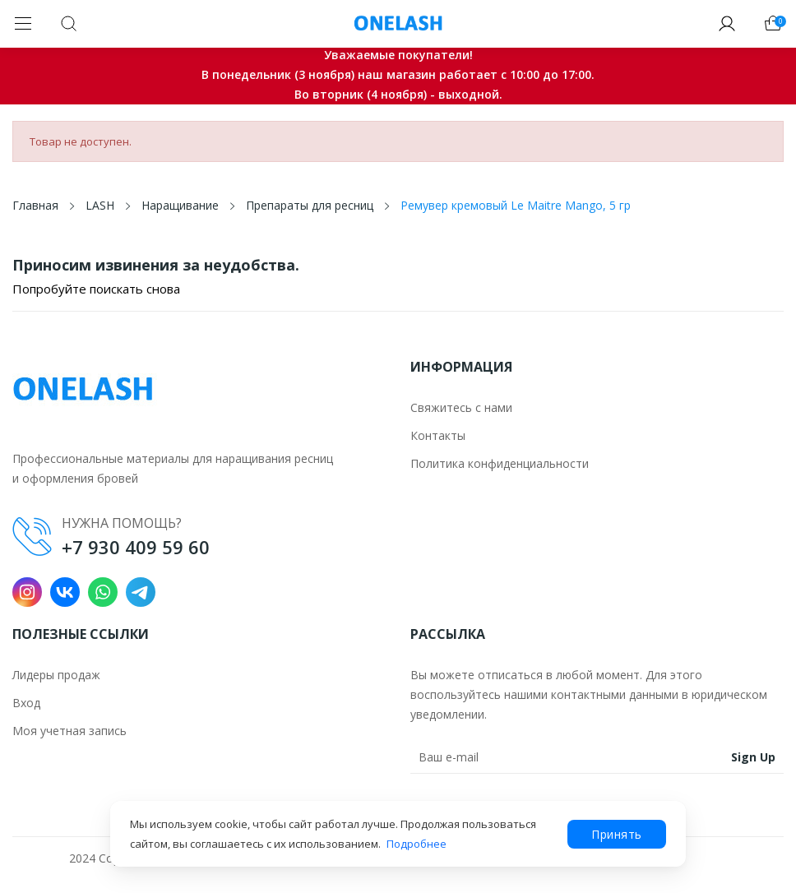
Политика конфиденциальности (499, 463)
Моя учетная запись (69, 730)
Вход (26, 702)
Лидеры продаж (56, 674)
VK (65, 592)
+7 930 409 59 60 (136, 546)
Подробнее (416, 843)
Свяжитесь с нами (461, 407)
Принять (616, 834)
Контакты (437, 435)
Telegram (140, 592)
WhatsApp (103, 592)
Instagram (27, 592)
